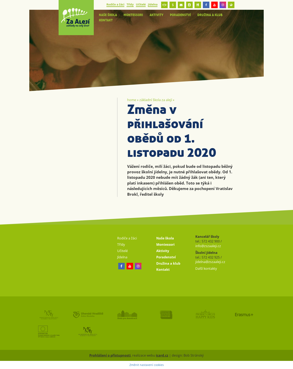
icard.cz (162, 355)
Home (131, 100)
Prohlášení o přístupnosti (110, 355)
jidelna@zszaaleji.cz (210, 262)
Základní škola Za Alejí (155, 100)
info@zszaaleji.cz (208, 246)
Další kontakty (206, 268)
